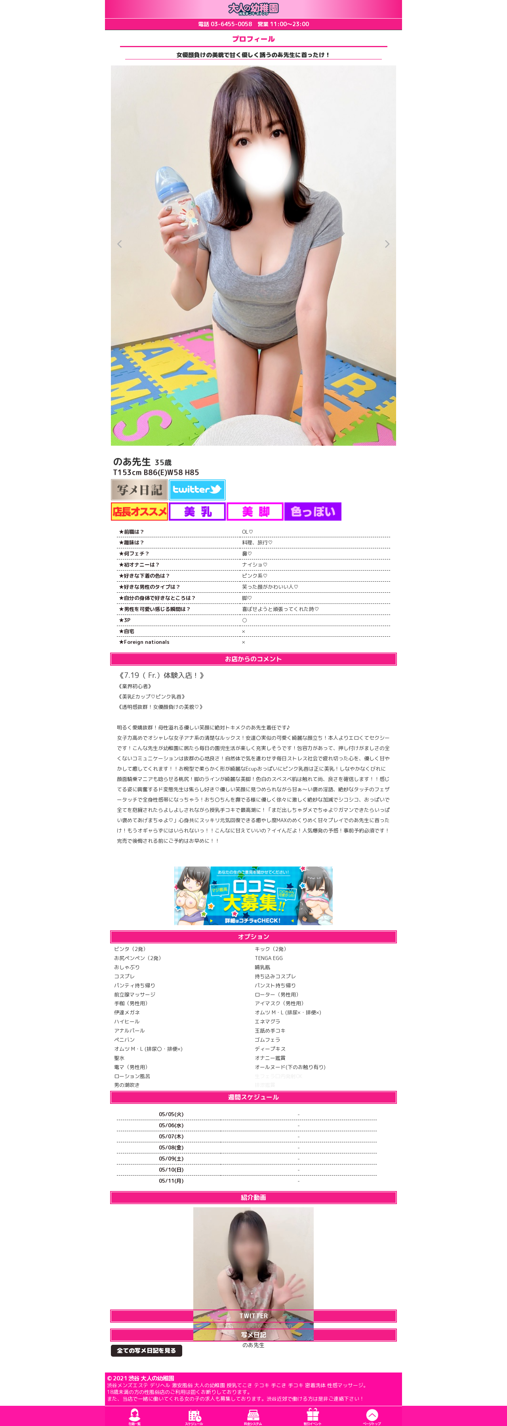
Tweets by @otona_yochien (253, 1325)
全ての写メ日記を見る (146, 1350)
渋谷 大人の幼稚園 (151, 1378)
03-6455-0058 (231, 24)
